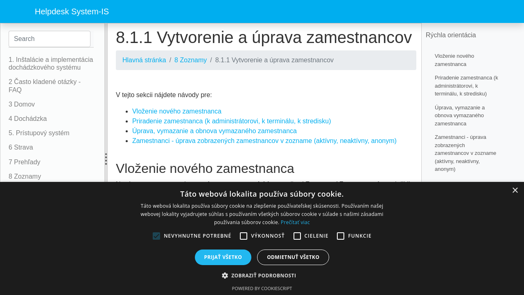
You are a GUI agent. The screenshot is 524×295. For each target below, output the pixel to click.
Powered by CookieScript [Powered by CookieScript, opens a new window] (262, 288)
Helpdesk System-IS (72, 11)
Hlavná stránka (144, 60)
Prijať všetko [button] (223, 257)
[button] (262, 275)
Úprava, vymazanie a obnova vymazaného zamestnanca (214, 130)
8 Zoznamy (190, 60)
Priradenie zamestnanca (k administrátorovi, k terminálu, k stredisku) (231, 121)
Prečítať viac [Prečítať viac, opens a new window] (295, 222)
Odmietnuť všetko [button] (293, 257)
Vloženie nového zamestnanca (176, 111)
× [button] (515, 191)
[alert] (262, 238)
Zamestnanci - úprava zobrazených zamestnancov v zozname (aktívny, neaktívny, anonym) (264, 140)
